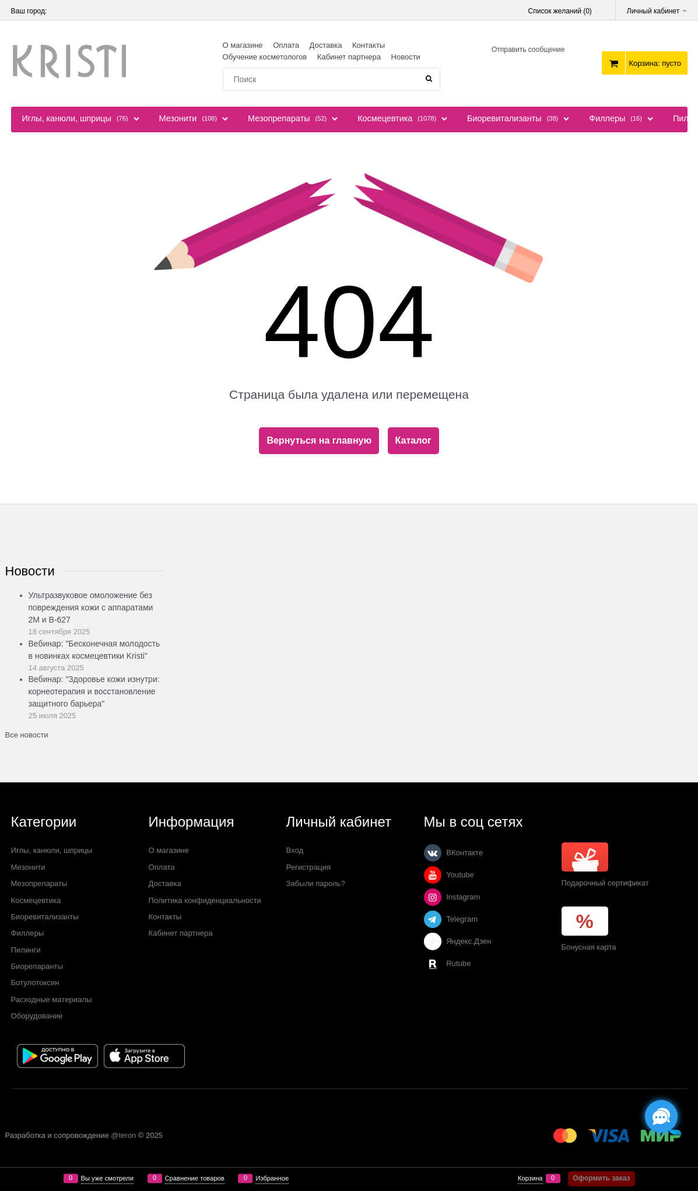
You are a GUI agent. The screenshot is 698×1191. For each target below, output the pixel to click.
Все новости (26, 734)
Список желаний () (560, 11)
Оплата (286, 45)
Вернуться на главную (318, 440)
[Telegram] (432, 919)
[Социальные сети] (661, 1116)
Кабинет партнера (349, 56)
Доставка (326, 45)
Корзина (530, 1178)
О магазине (243, 45)
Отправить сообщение (528, 49)
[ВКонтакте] (432, 853)
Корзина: (655, 63)
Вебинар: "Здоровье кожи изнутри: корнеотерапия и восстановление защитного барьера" (94, 691)
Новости (405, 56)
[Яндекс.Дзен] (432, 941)
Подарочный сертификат (605, 864)
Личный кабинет (657, 11)
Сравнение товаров (195, 1178)
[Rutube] (432, 963)
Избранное (272, 1178)
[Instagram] (432, 897)
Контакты (368, 45)
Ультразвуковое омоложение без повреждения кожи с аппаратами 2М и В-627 (91, 607)
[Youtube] (432, 875)
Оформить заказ (601, 1178)
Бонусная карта (589, 947)
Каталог (413, 440)
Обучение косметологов (265, 56)
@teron (123, 1135)
